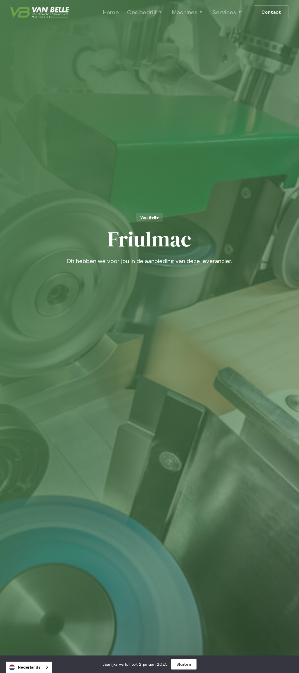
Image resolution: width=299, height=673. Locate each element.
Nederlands (24, 667)
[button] (145, 12)
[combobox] (29, 667)
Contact (271, 12)
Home (111, 12)
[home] (40, 12)
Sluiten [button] (183, 664)
